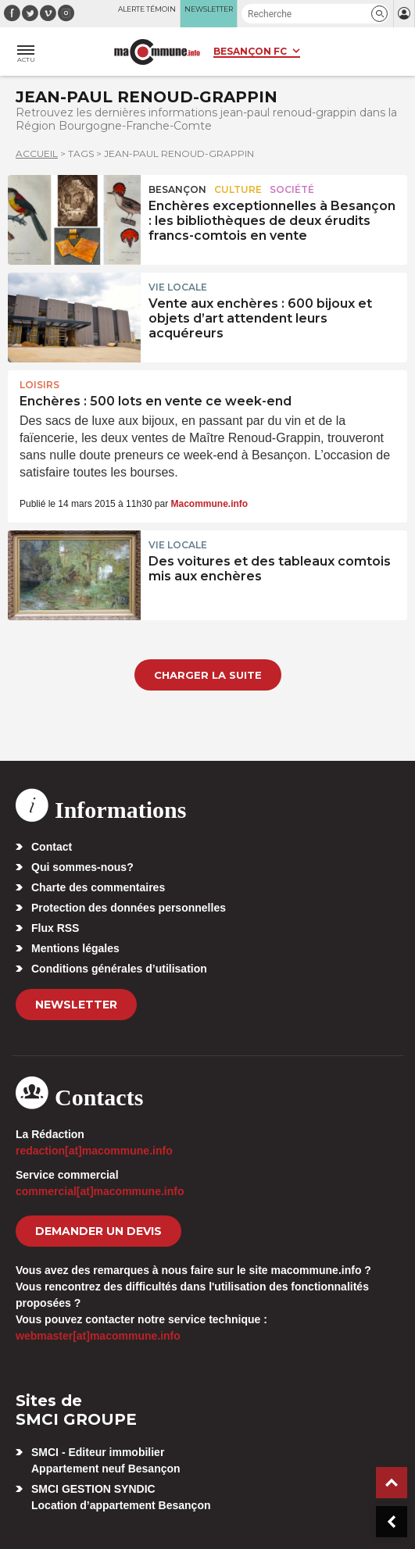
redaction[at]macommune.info (94, 1150)
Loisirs (39, 385)
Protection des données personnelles (128, 907)
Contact (51, 847)
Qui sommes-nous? (82, 867)
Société (292, 189)
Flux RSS (55, 928)
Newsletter (76, 1005)
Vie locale (177, 287)
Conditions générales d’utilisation (119, 968)
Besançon (177, 189)
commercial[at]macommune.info (100, 1191)
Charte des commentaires (98, 887)
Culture (238, 189)
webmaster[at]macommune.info (98, 1335)
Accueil (37, 153)
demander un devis (98, 1231)
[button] (379, 13)
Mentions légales (75, 948)
